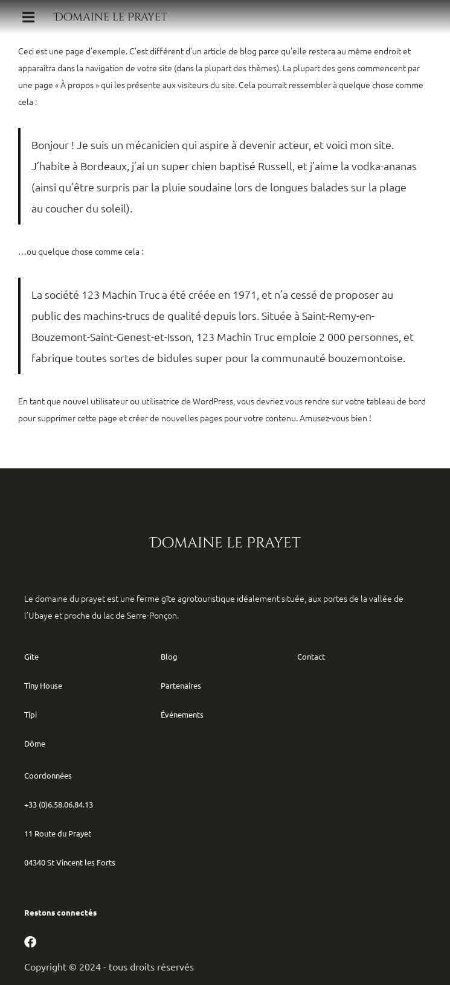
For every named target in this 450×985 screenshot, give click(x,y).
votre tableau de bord (385, 401)
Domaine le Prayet (110, 17)
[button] (28, 17)
